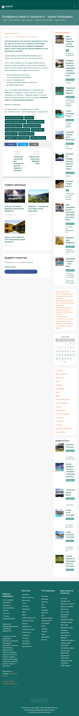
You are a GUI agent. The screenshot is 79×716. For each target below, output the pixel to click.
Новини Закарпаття (27, 20)
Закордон (59, 385)
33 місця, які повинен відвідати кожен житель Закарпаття (14, 208)
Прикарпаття (60, 410)
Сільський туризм (62, 414)
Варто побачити (61, 374)
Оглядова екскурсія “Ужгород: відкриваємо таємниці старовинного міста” (70, 68)
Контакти (6, 613)
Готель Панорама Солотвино (70, 534)
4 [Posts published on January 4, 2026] (73, 344)
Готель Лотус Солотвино (70, 512)
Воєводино (29, 118)
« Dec (64, 362)
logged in (16, 262)
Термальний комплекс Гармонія (70, 90)
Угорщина (59, 421)
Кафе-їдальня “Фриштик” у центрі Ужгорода (70, 41)
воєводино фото (37, 130)
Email (34, 144)
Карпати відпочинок (26, 134)
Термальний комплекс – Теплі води (70, 262)
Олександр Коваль (23, 37)
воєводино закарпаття (32, 126)
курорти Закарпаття (38, 138)
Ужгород (58, 425)
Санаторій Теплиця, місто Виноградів (70, 136)
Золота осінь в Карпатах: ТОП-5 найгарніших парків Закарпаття (15, 239)
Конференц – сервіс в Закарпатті (17, 138)
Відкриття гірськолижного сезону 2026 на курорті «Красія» (64, 326)
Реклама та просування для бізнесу (8, 608)
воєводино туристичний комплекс (17, 130)
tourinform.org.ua (36, 712)
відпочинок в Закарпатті (14, 118)
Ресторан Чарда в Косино (69, 183)
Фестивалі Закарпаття (63, 428)
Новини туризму (61, 403)
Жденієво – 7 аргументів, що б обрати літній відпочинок (38, 208)
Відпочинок (59, 378)
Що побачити (60, 432)
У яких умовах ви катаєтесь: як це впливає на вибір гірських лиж (64, 319)
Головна (4, 20)
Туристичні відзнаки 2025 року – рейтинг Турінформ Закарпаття (64, 303)
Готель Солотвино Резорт (70, 113)
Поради (58, 407)
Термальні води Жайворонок (70, 240)
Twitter (23, 144)
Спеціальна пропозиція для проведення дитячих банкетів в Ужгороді (18, 163)
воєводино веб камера (35, 122)
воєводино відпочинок (13, 126)
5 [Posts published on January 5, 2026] (56, 347)
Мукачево (44, 599)
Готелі (57, 381)
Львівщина (59, 389)
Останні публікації (14, 20)
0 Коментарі (34, 37)
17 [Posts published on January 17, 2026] (71, 351)
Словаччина (59, 418)
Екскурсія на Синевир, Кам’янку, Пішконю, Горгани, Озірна (69, 161)
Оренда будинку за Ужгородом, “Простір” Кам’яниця (71, 561)
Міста (57, 392)
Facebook (11, 144)
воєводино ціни (11, 134)
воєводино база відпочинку (15, 122)
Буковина (59, 370)
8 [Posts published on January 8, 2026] (65, 347)
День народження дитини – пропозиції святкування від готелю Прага (70, 212)
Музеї (57, 396)
